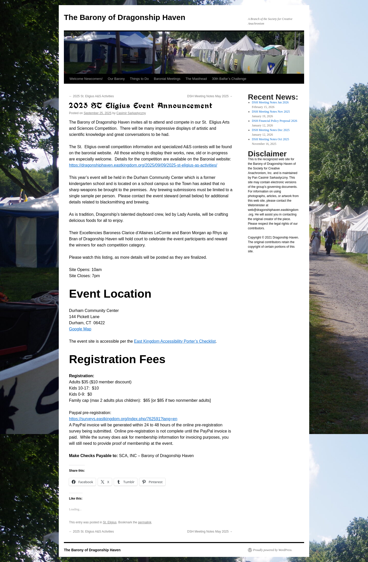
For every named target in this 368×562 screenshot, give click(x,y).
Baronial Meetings (167, 79)
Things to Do (139, 79)
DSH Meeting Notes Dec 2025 (271, 130)
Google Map (80, 329)
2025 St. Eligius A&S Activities (91, 96)
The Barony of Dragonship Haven (124, 17)
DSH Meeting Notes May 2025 (210, 96)
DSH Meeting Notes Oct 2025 (270, 139)
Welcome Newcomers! (86, 79)
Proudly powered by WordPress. (272, 550)
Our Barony (116, 79)
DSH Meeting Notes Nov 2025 (271, 111)
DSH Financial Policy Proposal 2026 (274, 121)
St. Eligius (110, 522)
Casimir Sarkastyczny (131, 113)
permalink (144, 522)
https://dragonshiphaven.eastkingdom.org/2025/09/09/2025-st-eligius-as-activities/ (143, 165)
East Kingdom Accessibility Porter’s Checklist (175, 341)
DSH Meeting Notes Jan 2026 (270, 102)
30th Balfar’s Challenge (229, 79)
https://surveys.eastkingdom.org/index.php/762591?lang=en (123, 419)
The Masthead (196, 79)
